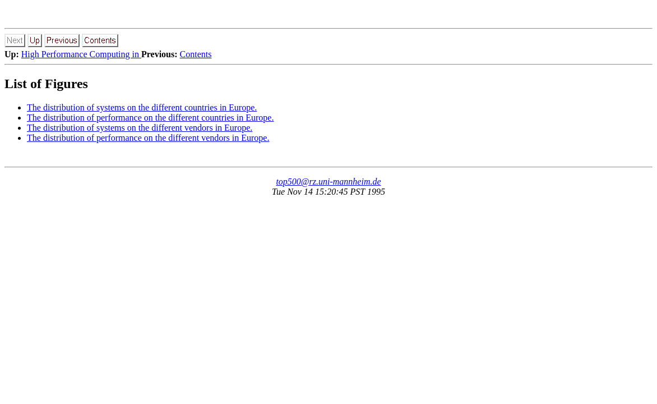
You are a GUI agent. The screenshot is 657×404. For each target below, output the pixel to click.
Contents (196, 54)
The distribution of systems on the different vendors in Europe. (139, 127)
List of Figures (46, 83)
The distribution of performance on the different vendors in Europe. (148, 138)
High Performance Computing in (81, 54)
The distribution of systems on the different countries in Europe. (142, 107)
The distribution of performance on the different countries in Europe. (150, 117)
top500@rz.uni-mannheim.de (328, 181)
